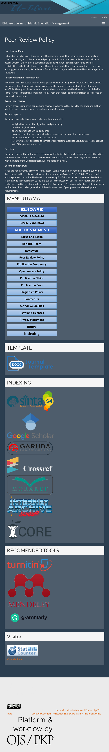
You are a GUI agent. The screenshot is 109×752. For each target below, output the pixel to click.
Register (94, 17)
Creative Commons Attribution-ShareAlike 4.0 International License (66, 713)
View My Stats (14, 659)
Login (104, 17)
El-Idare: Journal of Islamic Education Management (35, 23)
